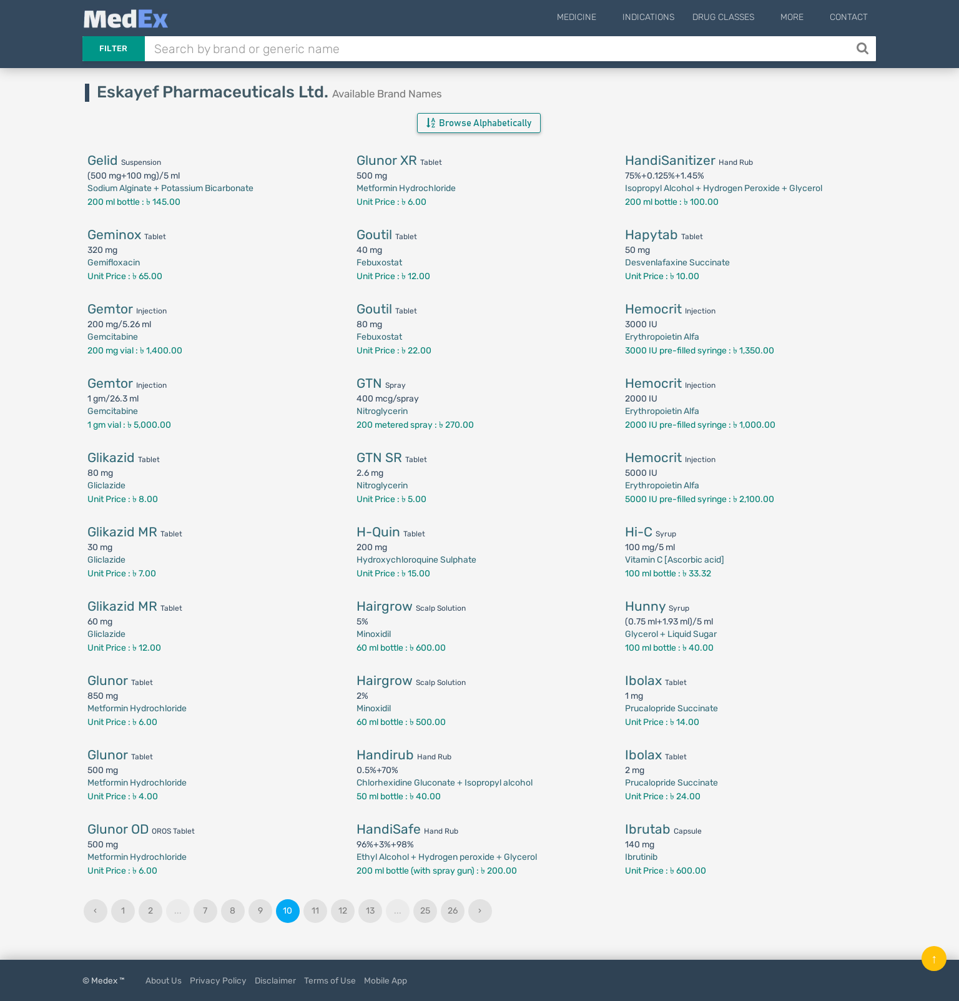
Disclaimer (275, 980)
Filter (113, 48)
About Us (163, 980)
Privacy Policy (218, 980)
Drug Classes (739, 17)
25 (425, 910)
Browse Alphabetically (478, 123)
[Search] (864, 48)
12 (342, 910)
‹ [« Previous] (95, 910)
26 (453, 910)
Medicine (601, 17)
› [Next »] (479, 910)
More (800, 17)
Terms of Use (330, 980)
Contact (849, 17)
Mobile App (385, 980)
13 (370, 910)
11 (315, 910)
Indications (665, 17)
